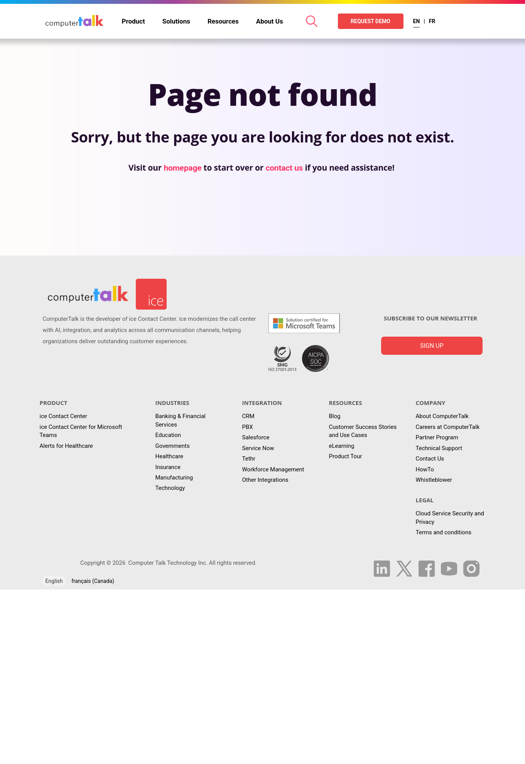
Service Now (258, 448)
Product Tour (345, 456)
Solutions (176, 21)
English (54, 581)
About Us (269, 21)
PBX (247, 427)
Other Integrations (265, 479)
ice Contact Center (63, 416)
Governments (172, 445)
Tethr (248, 458)
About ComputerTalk (442, 416)
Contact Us (430, 458)
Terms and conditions (443, 532)
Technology (170, 487)
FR (432, 21)
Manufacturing (174, 477)
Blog (335, 416)
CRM (248, 416)
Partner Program (437, 437)
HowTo (425, 469)
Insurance (168, 467)
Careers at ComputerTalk (448, 427)
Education (168, 435)
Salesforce (256, 437)
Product (133, 21)
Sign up (432, 345)
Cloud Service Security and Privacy (450, 517)
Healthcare (169, 456)
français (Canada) (92, 581)
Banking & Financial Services (180, 420)
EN (416, 21)
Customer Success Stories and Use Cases (363, 431)
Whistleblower (434, 479)
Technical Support (439, 448)
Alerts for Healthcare (66, 445)
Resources (223, 21)
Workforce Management (273, 469)
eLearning (342, 445)
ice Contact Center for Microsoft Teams (81, 431)
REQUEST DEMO (370, 21)
